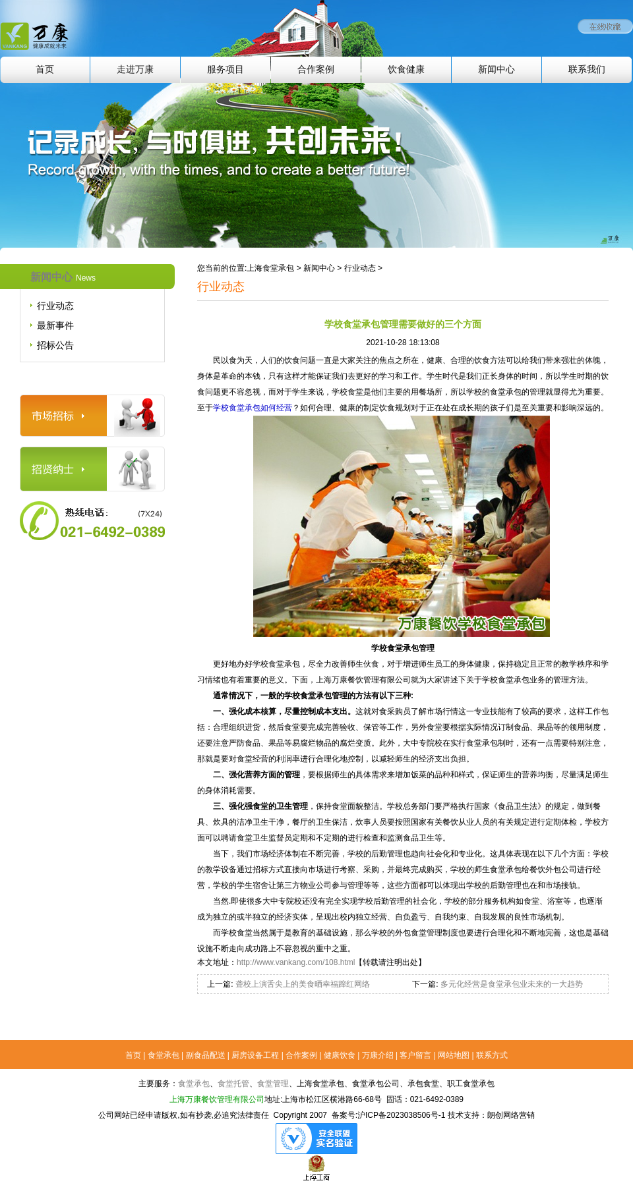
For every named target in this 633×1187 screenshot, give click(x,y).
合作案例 (315, 69)
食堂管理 (273, 1083)
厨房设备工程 (255, 1055)
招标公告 (55, 345)
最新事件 (55, 325)
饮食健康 (406, 69)
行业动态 (55, 305)
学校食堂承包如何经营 (252, 407)
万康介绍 (378, 1055)
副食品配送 (206, 1055)
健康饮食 (339, 1055)
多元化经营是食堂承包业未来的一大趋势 (510, 984)
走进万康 (135, 69)
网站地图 (453, 1055)
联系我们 (586, 69)
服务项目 (225, 69)
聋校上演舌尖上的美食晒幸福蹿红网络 (301, 984)
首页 (45, 69)
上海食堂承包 (270, 268)
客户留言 (415, 1055)
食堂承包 (163, 1055)
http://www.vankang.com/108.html (296, 962)
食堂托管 (233, 1083)
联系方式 (492, 1055)
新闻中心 (496, 69)
